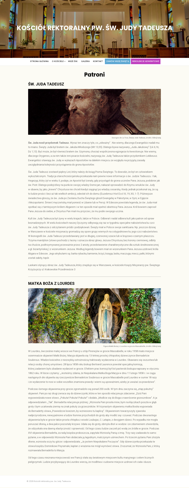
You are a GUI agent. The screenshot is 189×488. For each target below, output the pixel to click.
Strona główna (39, 61)
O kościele (58, 61)
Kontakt (98, 61)
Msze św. (73, 61)
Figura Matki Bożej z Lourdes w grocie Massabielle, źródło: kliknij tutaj (132, 347)
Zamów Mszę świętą (117, 61)
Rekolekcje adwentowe (145, 61)
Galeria (85, 61)
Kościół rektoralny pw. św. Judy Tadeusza (94, 28)
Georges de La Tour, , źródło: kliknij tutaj (136, 138)
